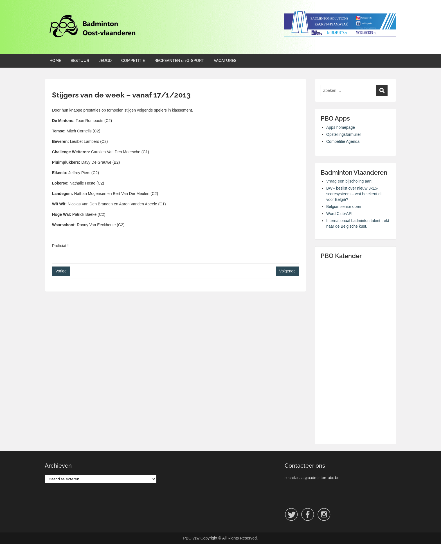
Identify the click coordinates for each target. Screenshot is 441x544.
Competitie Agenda (342, 141)
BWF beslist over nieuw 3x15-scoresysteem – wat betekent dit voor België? (354, 194)
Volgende (287, 271)
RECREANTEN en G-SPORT (179, 60)
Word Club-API (339, 213)
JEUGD (105, 60)
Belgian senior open (343, 206)
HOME (55, 60)
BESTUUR (80, 60)
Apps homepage (340, 127)
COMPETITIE (133, 60)
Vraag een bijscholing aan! (349, 181)
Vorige (61, 271)
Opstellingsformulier (343, 134)
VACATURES (225, 60)
